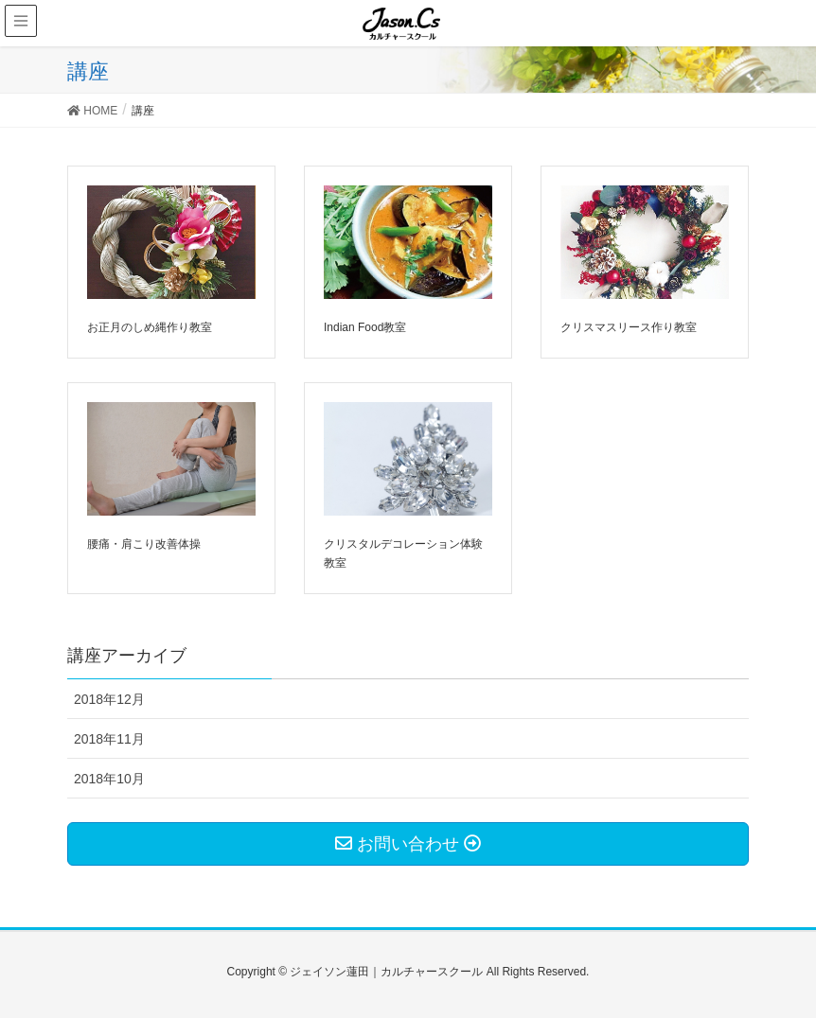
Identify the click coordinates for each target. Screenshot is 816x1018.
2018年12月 (109, 699)
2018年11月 (109, 738)
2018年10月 (109, 778)
